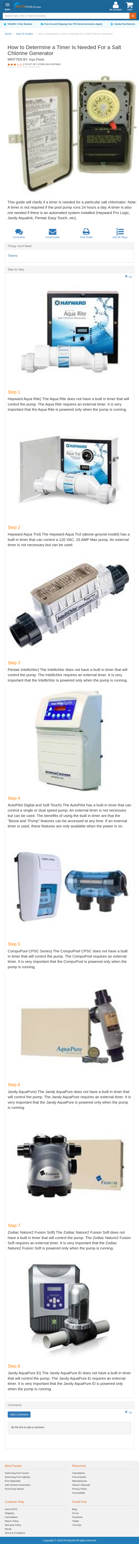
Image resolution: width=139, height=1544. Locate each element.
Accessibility (78, 1492)
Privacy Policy (79, 1489)
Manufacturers (79, 1481)
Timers (12, 256)
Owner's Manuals (81, 1485)
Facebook (77, 1517)
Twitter (75, 1521)
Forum (75, 1513)
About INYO (11, 1509)
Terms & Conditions (15, 1533)
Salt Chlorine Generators (18, 1485)
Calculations (78, 1473)
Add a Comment (19, 1414)
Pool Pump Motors (14, 1489)
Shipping (9, 1513)
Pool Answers (79, 1477)
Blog (74, 1509)
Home (8, 33)
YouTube (76, 1525)
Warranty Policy (13, 1525)
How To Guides (24, 33)
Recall (8, 1529)
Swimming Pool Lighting (17, 1477)
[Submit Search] (132, 16)
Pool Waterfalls (12, 1481)
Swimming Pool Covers (17, 1473)
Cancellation (11, 1517)
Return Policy (12, 1521)
